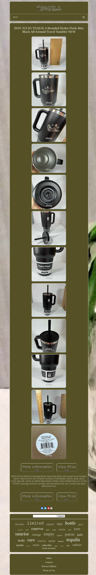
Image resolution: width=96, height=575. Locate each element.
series (51, 541)
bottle (70, 523)
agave (59, 535)
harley (61, 541)
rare (31, 539)
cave (27, 530)
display (62, 529)
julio (80, 534)
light (48, 530)
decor (62, 546)
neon (54, 530)
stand (36, 545)
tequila (73, 539)
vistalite (20, 530)
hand (55, 546)
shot (69, 530)
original (50, 524)
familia (20, 545)
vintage (36, 534)
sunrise (22, 533)
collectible (47, 545)
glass (80, 524)
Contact (49, 562)
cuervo (37, 528)
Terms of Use (49, 570)
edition (77, 545)
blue (68, 546)
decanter (19, 524)
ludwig (28, 546)
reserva (42, 540)
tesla (21, 540)
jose (77, 529)
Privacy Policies (49, 566)
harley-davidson (48, 548)
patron (69, 534)
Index (49, 558)
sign (59, 524)
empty (49, 534)
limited (35, 523)
